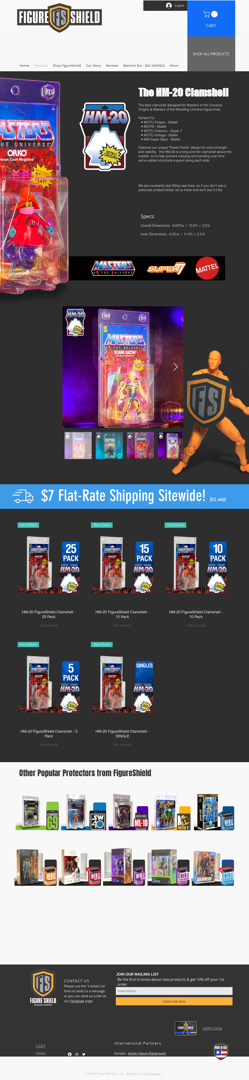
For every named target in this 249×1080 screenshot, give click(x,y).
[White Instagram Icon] (77, 1054)
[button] (211, 14)
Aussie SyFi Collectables (149, 1058)
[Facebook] (70, 1054)
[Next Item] (175, 367)
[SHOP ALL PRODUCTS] (211, 54)
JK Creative (152, 1073)
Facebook (77, 1001)
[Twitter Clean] (84, 1054)
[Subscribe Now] (174, 1001)
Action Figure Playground (147, 1053)
